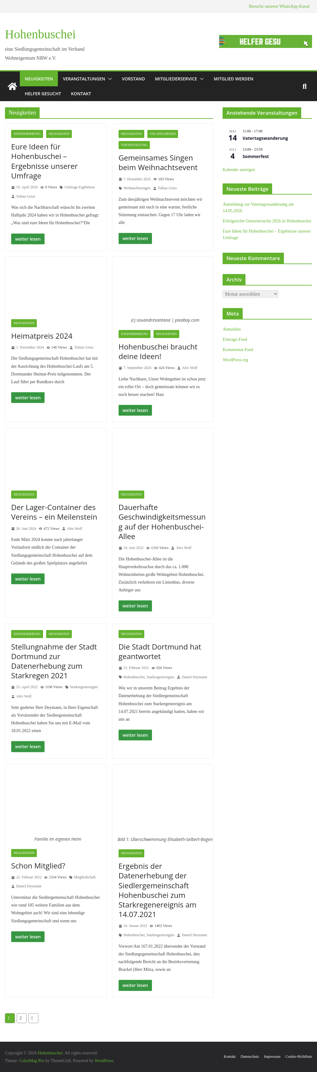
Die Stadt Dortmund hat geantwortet (160, 651)
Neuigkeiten (39, 79)
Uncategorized (163, 133)
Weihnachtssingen (137, 188)
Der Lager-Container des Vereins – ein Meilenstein (54, 512)
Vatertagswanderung (265, 138)
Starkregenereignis (84, 687)
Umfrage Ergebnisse (79, 187)
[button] (108, 79)
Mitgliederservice (176, 79)
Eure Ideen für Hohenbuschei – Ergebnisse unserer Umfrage (44, 161)
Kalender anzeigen (239, 169)
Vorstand (133, 79)
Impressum (272, 1056)
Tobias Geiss (25, 196)
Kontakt (81, 93)
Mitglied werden (234, 79)
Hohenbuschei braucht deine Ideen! (158, 351)
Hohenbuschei (40, 34)
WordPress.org (235, 360)
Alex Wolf (190, 368)
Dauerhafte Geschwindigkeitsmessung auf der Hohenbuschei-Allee (162, 521)
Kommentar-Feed (238, 349)
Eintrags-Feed (235, 339)
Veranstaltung (134, 145)
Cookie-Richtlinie (298, 1056)
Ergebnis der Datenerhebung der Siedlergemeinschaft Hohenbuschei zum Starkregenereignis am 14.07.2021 (158, 890)
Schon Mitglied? (38, 865)
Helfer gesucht (43, 93)
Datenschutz (250, 1056)
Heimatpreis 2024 (41, 336)
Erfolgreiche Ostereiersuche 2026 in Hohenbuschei (267, 221)
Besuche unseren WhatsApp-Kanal (279, 6)
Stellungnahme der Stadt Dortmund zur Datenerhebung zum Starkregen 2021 (54, 661)
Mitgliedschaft (85, 877)
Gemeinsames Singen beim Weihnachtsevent (158, 162)
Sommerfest (255, 156)
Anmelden (232, 329)
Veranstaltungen (84, 79)
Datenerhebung (27, 133)
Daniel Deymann (194, 677)
